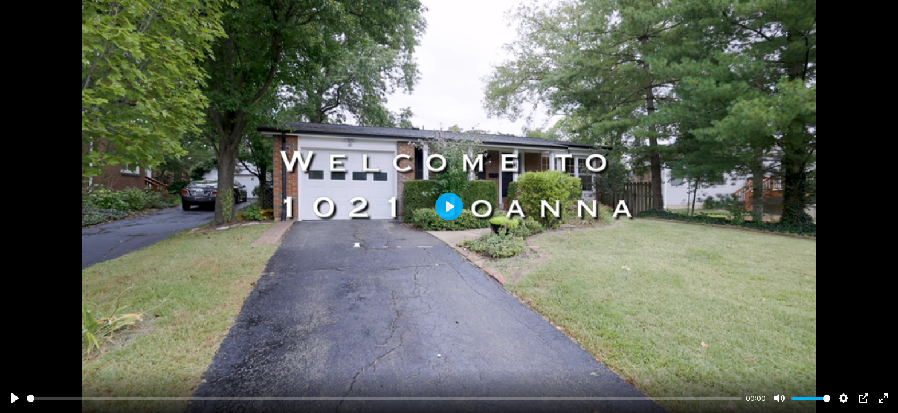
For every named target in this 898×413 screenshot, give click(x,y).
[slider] (384, 398)
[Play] (15, 398)
